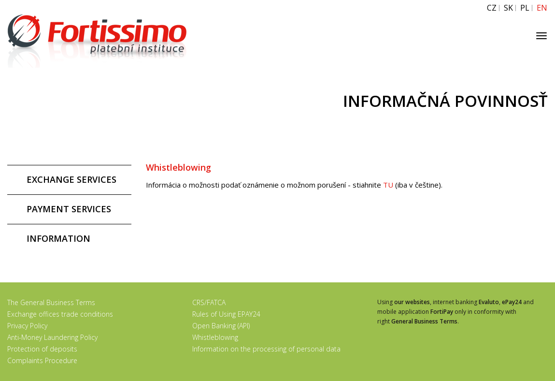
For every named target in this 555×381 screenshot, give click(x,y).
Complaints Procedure (42, 360)
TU (389, 185)
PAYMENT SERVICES (69, 209)
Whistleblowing (215, 337)
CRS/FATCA (209, 302)
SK (508, 8)
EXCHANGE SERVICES (71, 179)
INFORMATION (58, 238)
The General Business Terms (51, 302)
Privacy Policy (27, 325)
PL (524, 8)
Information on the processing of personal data (266, 348)
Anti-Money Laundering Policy (52, 337)
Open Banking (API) (221, 325)
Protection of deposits (42, 348)
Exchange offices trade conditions (60, 314)
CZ (492, 8)
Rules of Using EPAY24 (226, 314)
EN (542, 8)
